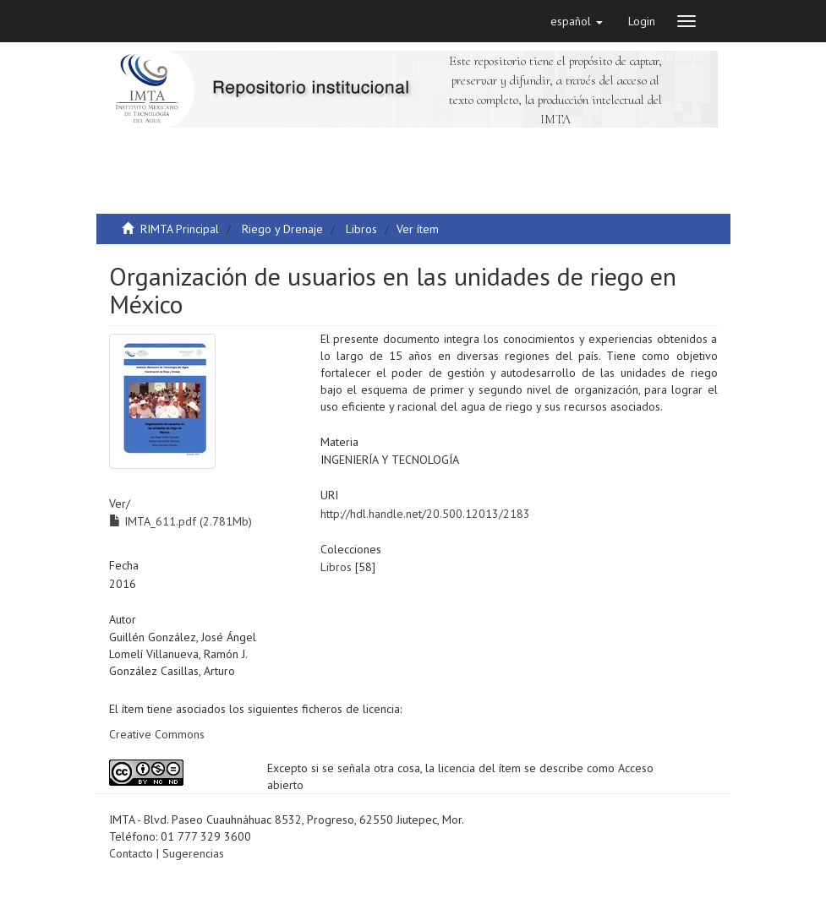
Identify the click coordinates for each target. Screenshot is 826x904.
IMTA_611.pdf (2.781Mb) (180, 521)
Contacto (131, 853)
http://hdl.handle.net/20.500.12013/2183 (425, 513)
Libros (361, 229)
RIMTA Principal (179, 229)
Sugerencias (193, 853)
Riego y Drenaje (282, 229)
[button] (576, 21)
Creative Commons (157, 734)
